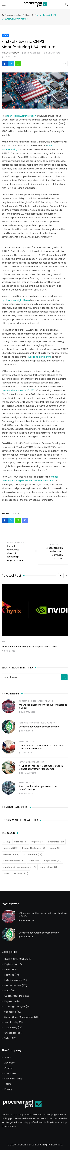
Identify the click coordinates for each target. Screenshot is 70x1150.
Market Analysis (45, 701)
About (7, 1057)
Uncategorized (12, 1032)
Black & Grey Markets (16, 959)
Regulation (10, 1001)
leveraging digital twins (39, 356)
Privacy (8, 1089)
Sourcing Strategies (29, 723)
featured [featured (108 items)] (10, 848)
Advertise (9, 1062)
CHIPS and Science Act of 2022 (18, 390)
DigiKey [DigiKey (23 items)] (38, 841)
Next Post (55, 544)
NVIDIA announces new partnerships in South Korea (29, 646)
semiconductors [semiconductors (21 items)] (13, 860)
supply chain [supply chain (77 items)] (52, 860)
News (4, 641)
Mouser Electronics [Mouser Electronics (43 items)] (34, 848)
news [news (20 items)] (55, 848)
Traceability (10, 1027)
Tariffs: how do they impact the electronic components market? (41, 747)
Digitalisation (11, 964)
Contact (8, 1068)
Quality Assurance (14, 995)
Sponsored (10, 1011)
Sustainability (48, 723)
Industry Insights (27, 701)
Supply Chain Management (31, 762)
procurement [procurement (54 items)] (33, 854)
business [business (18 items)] (20, 841)
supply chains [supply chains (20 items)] (49, 867)
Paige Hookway (11, 53)
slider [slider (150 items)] (34, 860)
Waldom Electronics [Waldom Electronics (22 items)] (15, 873)
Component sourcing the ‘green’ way (39, 726)
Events (8, 969)
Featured (9, 974)
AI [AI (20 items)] (6, 841)
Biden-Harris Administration (21, 115)
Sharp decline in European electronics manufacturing (39, 788)
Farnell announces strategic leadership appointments (15, 553)
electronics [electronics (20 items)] (56, 841)
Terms (7, 1083)
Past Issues (10, 1073)
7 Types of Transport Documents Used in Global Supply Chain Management (41, 767)
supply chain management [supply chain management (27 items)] (19, 867)
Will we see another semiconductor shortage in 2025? (43, 706)
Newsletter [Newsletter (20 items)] (11, 854)
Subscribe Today (13, 1078)
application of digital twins (16, 300)
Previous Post (17, 542)
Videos (8, 1038)
